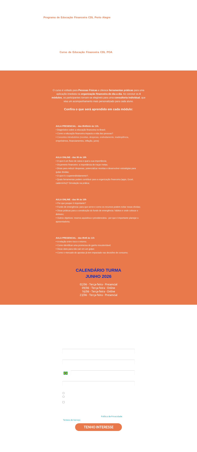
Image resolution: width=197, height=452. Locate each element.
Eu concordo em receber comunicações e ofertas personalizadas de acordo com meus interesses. (95, 404)
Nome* (65, 346)
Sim (65, 393)
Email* (65, 357)
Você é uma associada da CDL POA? (78, 389)
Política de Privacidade (114, 410)
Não (65, 397)
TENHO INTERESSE (98, 427)
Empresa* (66, 379)
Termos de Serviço (71, 420)
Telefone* (66, 368)
